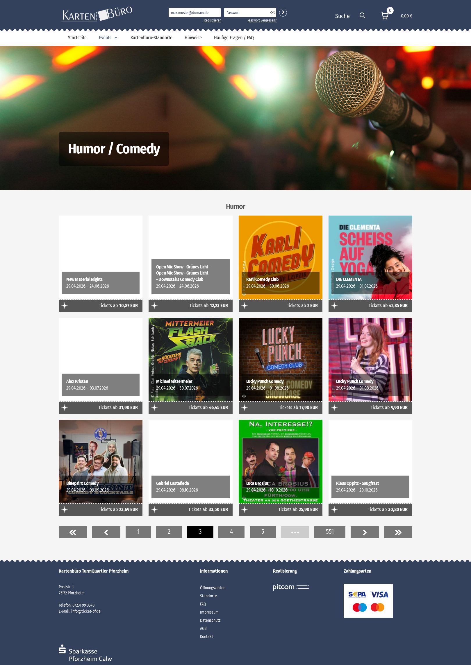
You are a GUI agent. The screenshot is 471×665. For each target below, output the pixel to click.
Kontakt (206, 636)
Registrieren (212, 20)
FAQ (203, 604)
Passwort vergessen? (261, 20)
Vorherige (106, 532)
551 (330, 531)
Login (283, 13)
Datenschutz (210, 620)
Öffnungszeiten (212, 587)
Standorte (208, 596)
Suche (342, 15)
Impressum (209, 612)
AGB (203, 628)
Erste (73, 532)
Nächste (365, 532)
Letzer (398, 532)
